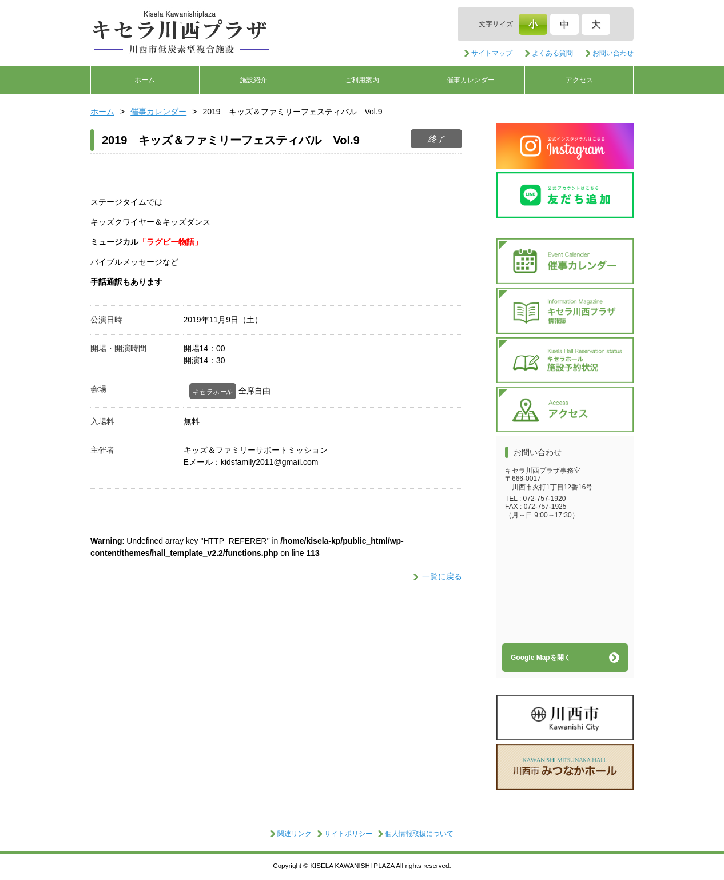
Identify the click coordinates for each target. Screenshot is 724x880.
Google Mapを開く (541, 658)
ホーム (144, 80)
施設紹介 (253, 80)
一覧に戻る (442, 576)
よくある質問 (552, 53)
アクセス (579, 80)
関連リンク (294, 834)
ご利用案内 (362, 80)
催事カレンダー (471, 80)
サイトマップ (491, 53)
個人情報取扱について (419, 834)
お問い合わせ (613, 53)
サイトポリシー (348, 834)
